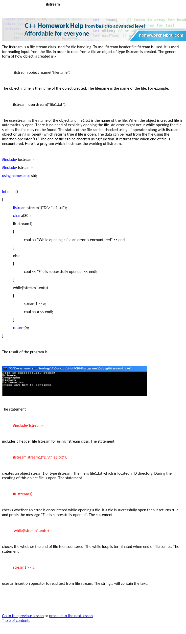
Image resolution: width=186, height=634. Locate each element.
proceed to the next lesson (71, 615)
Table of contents (16, 620)
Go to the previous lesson (23, 615)
